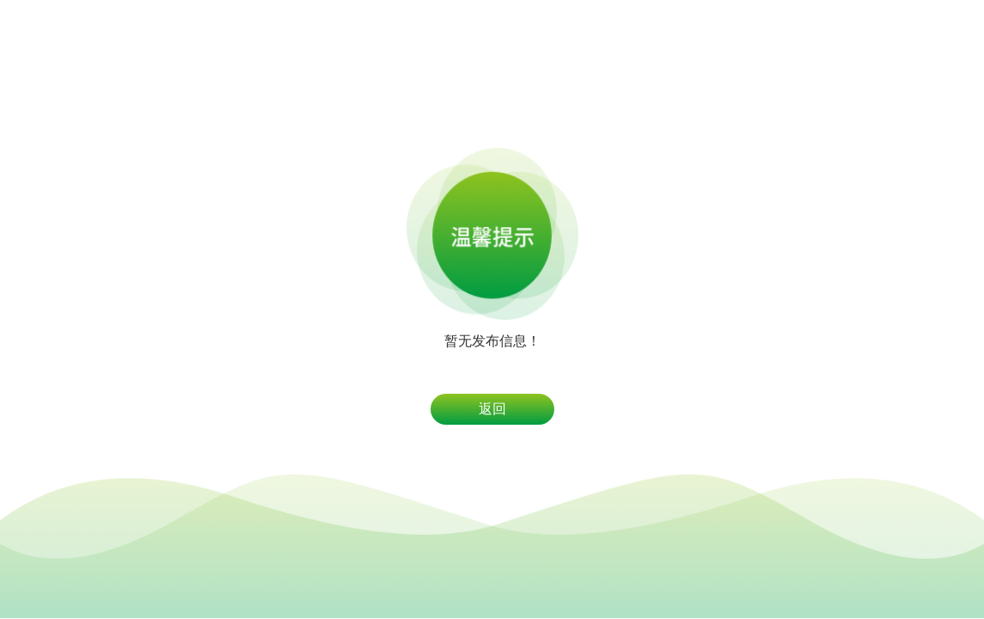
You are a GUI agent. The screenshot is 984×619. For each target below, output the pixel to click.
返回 (492, 408)
